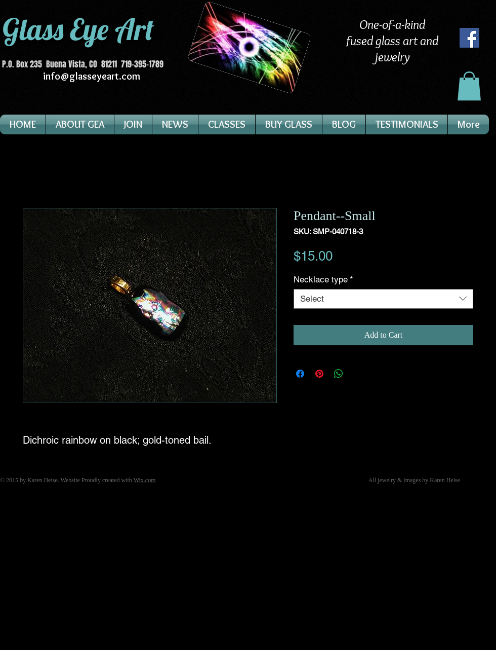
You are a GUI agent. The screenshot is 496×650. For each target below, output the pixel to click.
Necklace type (323, 279)
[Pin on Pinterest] (319, 374)
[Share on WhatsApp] (339, 374)
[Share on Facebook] (300, 374)
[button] (469, 85)
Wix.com (145, 480)
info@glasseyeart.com (91, 76)
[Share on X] (358, 374)
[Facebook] (469, 38)
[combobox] (383, 299)
